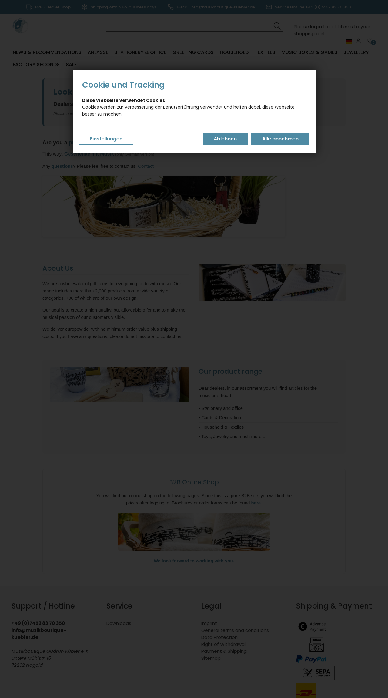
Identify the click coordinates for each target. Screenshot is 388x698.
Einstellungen (106, 138)
